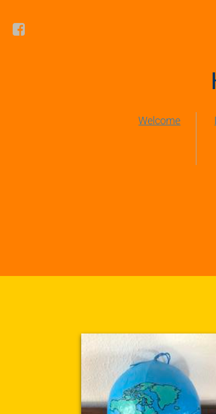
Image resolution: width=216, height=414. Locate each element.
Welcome (159, 120)
